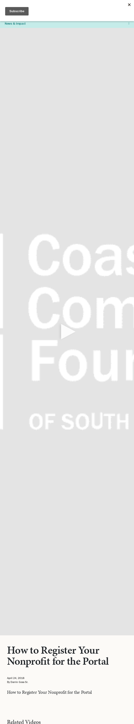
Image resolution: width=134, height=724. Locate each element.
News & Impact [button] (67, 23)
